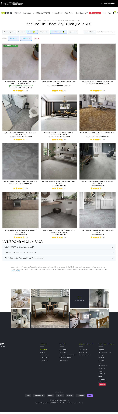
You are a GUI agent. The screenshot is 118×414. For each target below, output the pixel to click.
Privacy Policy (65, 400)
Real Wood (69, 13)
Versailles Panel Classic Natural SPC (97, 118)
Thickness (43, 32)
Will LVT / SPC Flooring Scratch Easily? (20, 252)
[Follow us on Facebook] (3, 344)
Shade (31, 32)
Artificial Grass (103, 382)
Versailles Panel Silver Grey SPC (20, 167)
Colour (20, 32)
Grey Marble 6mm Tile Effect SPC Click (97, 216)
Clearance (95, 13)
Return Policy (83, 352)
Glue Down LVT (82, 13)
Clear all (36, 38)
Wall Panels (102, 373)
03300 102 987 (17, 4)
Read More (15, 271)
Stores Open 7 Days (9, 2)
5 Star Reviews (44, 357)
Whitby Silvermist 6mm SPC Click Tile (59, 68)
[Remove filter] (16, 38)
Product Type (8, 32)
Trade (108, 3)
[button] (109, 12)
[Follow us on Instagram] (1, 344)
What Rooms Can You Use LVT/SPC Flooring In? (24, 258)
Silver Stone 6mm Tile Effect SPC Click (59, 167)
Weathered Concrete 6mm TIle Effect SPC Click (59, 216)
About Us (42, 352)
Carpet (100, 376)
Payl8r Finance (64, 360)
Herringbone (57, 13)
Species (72, 32)
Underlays (101, 360)
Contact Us (63, 352)
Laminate (27, 13)
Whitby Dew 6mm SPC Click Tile (97, 68)
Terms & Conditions (84, 355)
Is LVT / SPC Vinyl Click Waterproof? (19, 247)
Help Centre (63, 349)
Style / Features (58, 32)
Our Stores (43, 349)
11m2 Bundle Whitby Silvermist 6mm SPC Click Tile (20, 68)
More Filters (89, 32)
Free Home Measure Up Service (68, 355)
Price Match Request (65, 357)
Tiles (100, 363)
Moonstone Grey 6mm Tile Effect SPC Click (97, 167)
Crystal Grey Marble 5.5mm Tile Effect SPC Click (59, 118)
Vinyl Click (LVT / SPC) (41, 13)
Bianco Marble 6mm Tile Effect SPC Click (20, 216)
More (104, 13)
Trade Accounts (44, 355)
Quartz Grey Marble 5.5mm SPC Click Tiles (20, 118)
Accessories (102, 368)
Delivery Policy (83, 349)
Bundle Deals (102, 379)
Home (39, 20)
